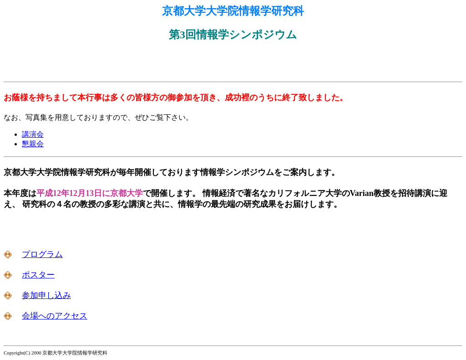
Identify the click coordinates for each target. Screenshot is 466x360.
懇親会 (33, 144)
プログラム (42, 254)
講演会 (33, 134)
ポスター (38, 274)
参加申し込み (46, 295)
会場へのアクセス (54, 315)
